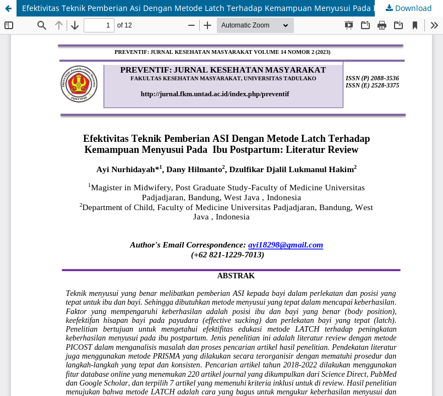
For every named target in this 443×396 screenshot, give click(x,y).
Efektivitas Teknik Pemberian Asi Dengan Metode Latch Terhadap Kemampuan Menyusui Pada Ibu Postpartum (226, 8)
